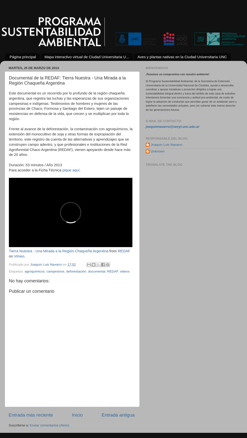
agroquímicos (35, 271)
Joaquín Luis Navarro (166, 144)
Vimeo (19, 256)
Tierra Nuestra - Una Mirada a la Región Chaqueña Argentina (58, 251)
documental (96, 271)
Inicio (77, 415)
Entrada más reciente (31, 415)
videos (125, 271)
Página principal (23, 57)
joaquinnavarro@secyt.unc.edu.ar (172, 126)
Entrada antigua (118, 415)
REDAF (124, 251)
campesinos (55, 271)
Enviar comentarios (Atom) (49, 425)
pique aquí (71, 170)
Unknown (158, 151)
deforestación (76, 271)
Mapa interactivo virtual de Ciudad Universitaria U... (86, 57)
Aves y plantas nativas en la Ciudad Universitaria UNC (182, 57)
